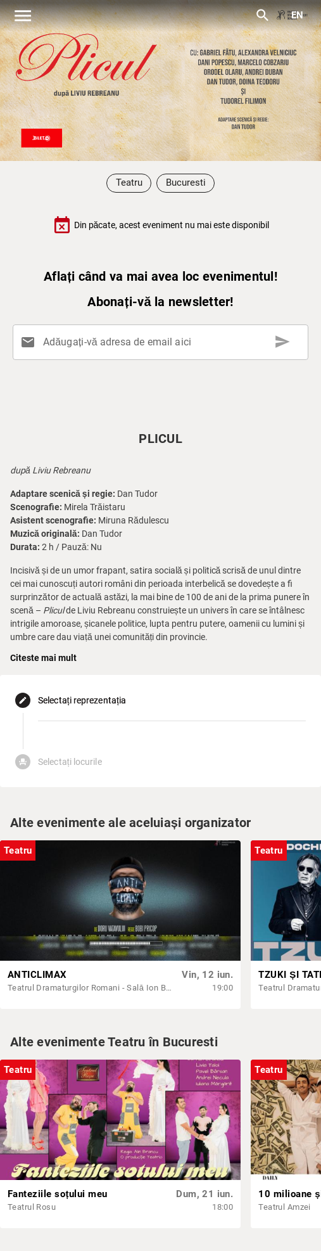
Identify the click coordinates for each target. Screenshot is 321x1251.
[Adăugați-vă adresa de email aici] (163, 342)
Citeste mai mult (43, 658)
